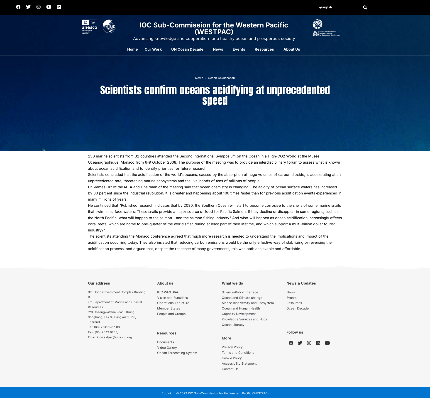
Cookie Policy (232, 358)
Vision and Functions (172, 298)
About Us (291, 49)
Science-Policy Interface (240, 292)
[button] (365, 7)
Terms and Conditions (238, 352)
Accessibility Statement (239, 363)
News (218, 49)
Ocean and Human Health (241, 308)
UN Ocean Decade (187, 49)
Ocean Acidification (221, 78)
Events (239, 49)
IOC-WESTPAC (168, 292)
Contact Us (230, 369)
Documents (165, 342)
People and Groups (171, 314)
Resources (264, 49)
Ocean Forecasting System (177, 353)
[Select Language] (338, 7)
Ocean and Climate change (242, 298)
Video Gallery (167, 347)
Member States (168, 308)
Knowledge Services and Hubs (244, 319)
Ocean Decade (297, 308)
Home (132, 49)
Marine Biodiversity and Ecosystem (248, 303)
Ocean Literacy (233, 325)
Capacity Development (239, 314)
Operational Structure (173, 303)
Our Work (153, 49)
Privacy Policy (232, 347)
